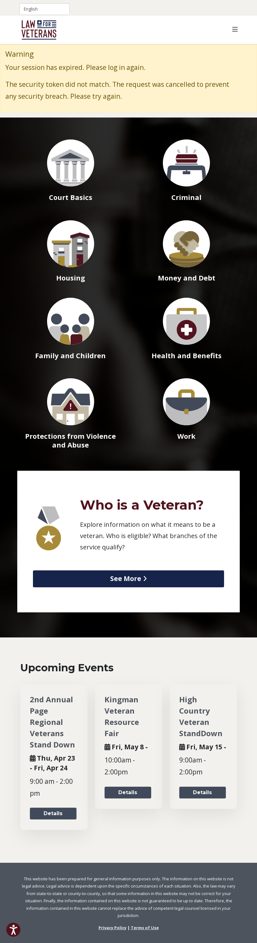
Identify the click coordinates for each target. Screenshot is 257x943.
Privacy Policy (112, 927)
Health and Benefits (187, 355)
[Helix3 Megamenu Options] (235, 29)
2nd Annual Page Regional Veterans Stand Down (52, 722)
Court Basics (70, 197)
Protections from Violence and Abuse (70, 440)
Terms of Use (145, 927)
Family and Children (70, 355)
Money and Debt (186, 277)
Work (186, 436)
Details (53, 813)
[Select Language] (44, 9)
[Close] (248, 53)
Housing (70, 277)
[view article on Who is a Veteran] (128, 578)
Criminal (186, 197)
